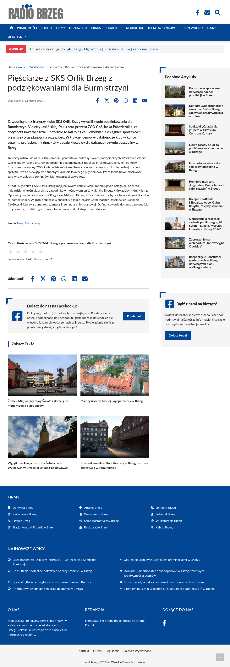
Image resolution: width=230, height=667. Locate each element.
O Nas (97, 650)
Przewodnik (193, 28)
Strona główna (16, 66)
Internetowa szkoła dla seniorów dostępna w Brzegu (204, 166)
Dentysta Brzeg (23, 507)
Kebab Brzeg (164, 527)
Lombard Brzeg (166, 507)
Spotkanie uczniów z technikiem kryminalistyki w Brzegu (162, 559)
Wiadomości (27, 28)
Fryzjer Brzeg (21, 520)
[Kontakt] (207, 12)
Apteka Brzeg (93, 507)
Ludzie (212, 28)
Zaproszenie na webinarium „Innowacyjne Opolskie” (206, 243)
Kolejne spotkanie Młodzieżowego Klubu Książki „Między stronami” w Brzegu (207, 204)
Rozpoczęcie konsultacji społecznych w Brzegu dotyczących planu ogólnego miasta (205, 262)
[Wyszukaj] (217, 12)
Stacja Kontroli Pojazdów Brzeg (33, 527)
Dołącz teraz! (178, 335)
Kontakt (90, 625)
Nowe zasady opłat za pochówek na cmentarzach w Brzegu (207, 148)
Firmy (60, 28)
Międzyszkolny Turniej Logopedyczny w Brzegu (112, 401)
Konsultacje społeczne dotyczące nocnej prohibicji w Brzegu (204, 91)
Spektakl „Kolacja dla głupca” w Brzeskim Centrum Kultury (203, 130)
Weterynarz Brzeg (96, 514)
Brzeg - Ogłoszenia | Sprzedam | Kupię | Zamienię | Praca (115, 49)
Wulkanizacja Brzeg (169, 520)
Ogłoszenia (78, 28)
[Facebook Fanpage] (196, 12)
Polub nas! (134, 316)
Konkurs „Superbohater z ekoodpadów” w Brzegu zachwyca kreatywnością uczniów (206, 111)
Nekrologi (134, 28)
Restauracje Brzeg (96, 527)
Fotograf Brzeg (165, 514)
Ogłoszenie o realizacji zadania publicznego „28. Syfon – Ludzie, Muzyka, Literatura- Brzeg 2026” (206, 224)
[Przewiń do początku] (220, 657)
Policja (46, 28)
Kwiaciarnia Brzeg (24, 514)
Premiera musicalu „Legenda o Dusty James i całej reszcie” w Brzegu (206, 185)
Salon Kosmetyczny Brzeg (101, 520)
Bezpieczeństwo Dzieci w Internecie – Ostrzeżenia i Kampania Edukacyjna (54, 562)
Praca (96, 28)
